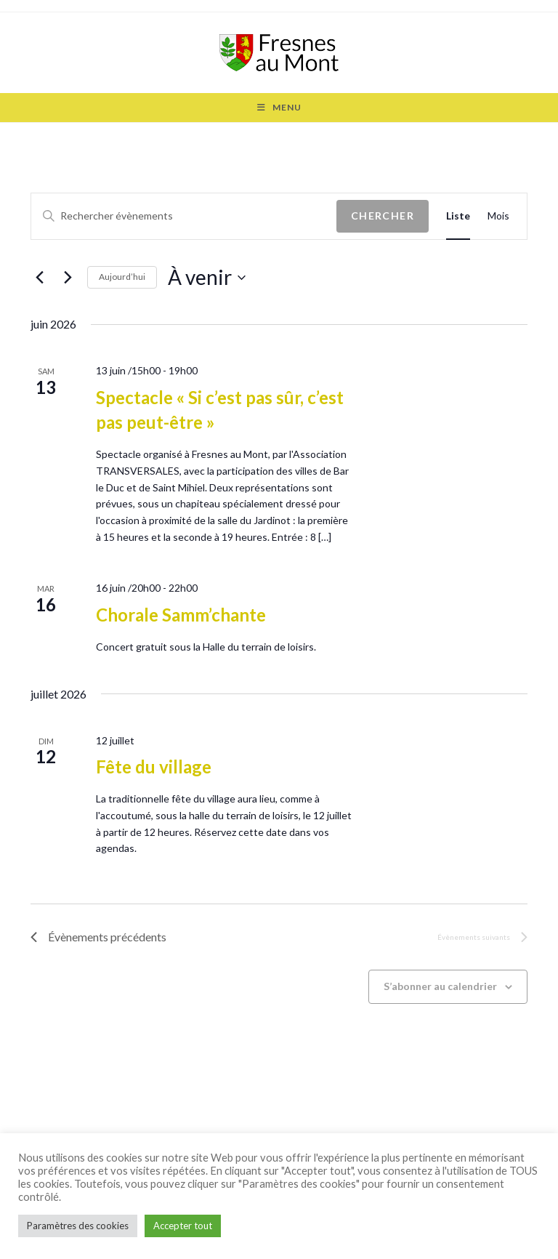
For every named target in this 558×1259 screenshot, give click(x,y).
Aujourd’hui (122, 276)
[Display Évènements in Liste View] (458, 216)
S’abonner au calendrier (440, 986)
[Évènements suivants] (67, 277)
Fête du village (153, 766)
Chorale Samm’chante (181, 614)
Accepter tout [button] (182, 1225)
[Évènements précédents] (39, 277)
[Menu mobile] (279, 107)
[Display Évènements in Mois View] (498, 216)
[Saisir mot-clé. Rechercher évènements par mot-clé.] (183, 216)
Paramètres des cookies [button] (78, 1225)
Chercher (382, 215)
